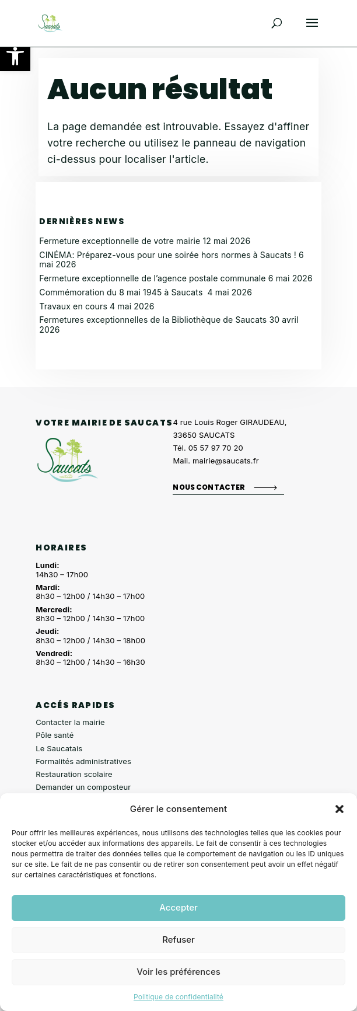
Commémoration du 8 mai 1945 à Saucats (122, 292)
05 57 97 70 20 (215, 447)
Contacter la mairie (70, 722)
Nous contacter (209, 486)
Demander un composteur (83, 787)
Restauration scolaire (74, 774)
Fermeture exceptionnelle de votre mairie (119, 241)
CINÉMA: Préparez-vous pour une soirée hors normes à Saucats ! (167, 255)
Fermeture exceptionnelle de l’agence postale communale (152, 278)
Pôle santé (55, 735)
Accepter (178, 907)
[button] (15, 56)
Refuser (178, 939)
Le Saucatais (59, 748)
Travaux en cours (73, 306)
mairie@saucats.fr (225, 460)
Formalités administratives (83, 761)
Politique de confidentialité (178, 996)
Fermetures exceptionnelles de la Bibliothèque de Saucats (153, 320)
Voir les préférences (178, 971)
